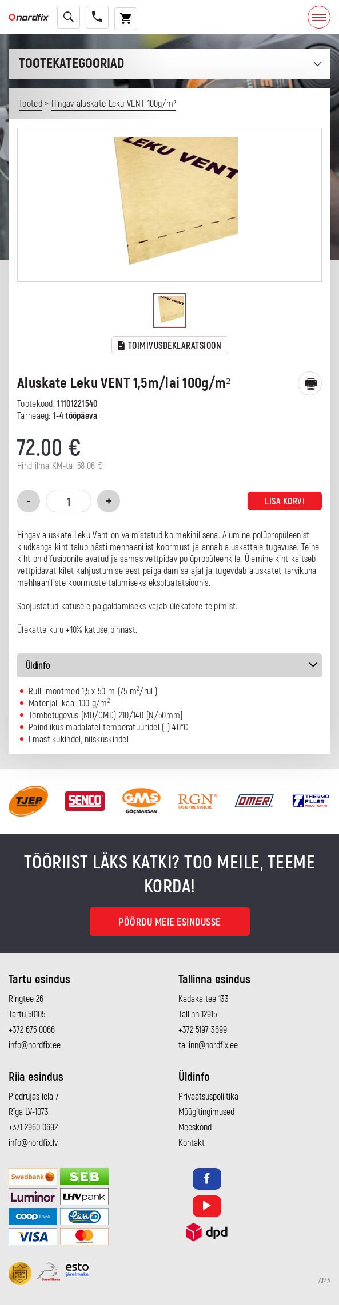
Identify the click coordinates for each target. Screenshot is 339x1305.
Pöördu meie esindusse (169, 922)
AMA (324, 1281)
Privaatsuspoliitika (208, 1096)
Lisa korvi (285, 501)
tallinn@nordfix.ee (208, 1045)
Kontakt (191, 1143)
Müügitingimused (206, 1112)
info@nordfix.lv (33, 1143)
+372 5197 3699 (202, 1030)
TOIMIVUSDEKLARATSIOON (169, 346)
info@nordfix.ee (35, 1045)
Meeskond (195, 1127)
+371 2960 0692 (33, 1127)
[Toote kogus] (68, 501)
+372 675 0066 (32, 1030)
